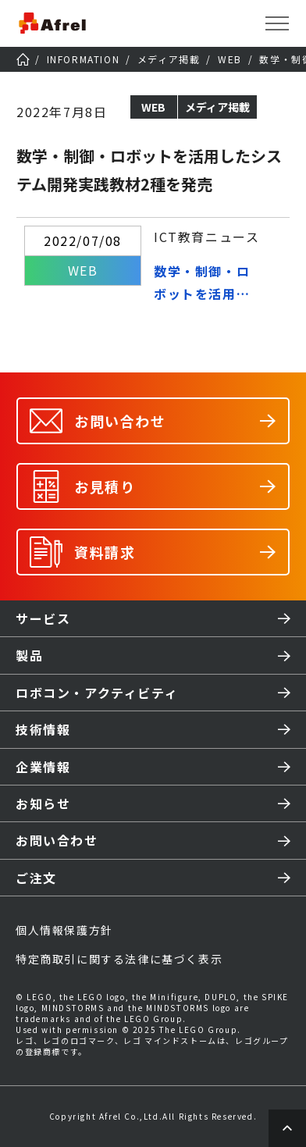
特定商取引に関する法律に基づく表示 (119, 959)
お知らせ (43, 803)
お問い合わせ (57, 840)
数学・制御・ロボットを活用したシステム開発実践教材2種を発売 (206, 283)
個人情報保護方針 (64, 930)
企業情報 (43, 766)
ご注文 (36, 877)
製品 (29, 655)
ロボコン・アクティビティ (97, 692)
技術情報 (43, 729)
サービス (43, 618)
